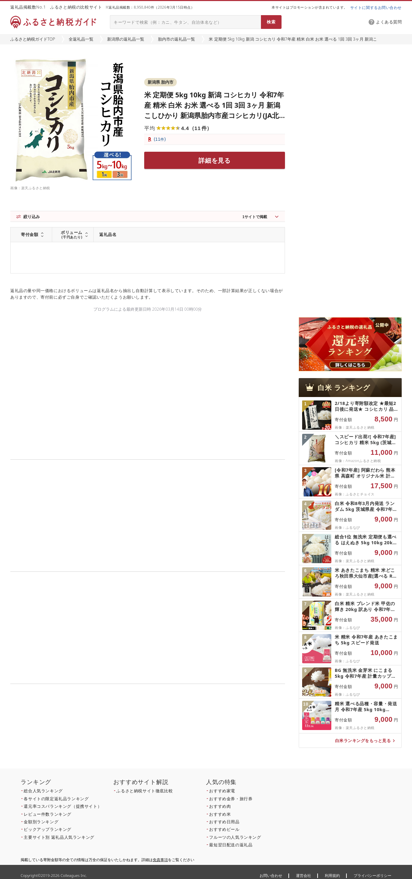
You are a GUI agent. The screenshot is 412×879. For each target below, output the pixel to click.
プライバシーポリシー (372, 875)
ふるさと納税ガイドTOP (32, 39)
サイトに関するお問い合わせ (376, 7)
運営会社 (303, 875)
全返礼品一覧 (81, 39)
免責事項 (160, 859)
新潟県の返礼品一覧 (125, 39)
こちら (191, 730)
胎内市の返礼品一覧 (176, 39)
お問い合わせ (271, 875)
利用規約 (332, 875)
